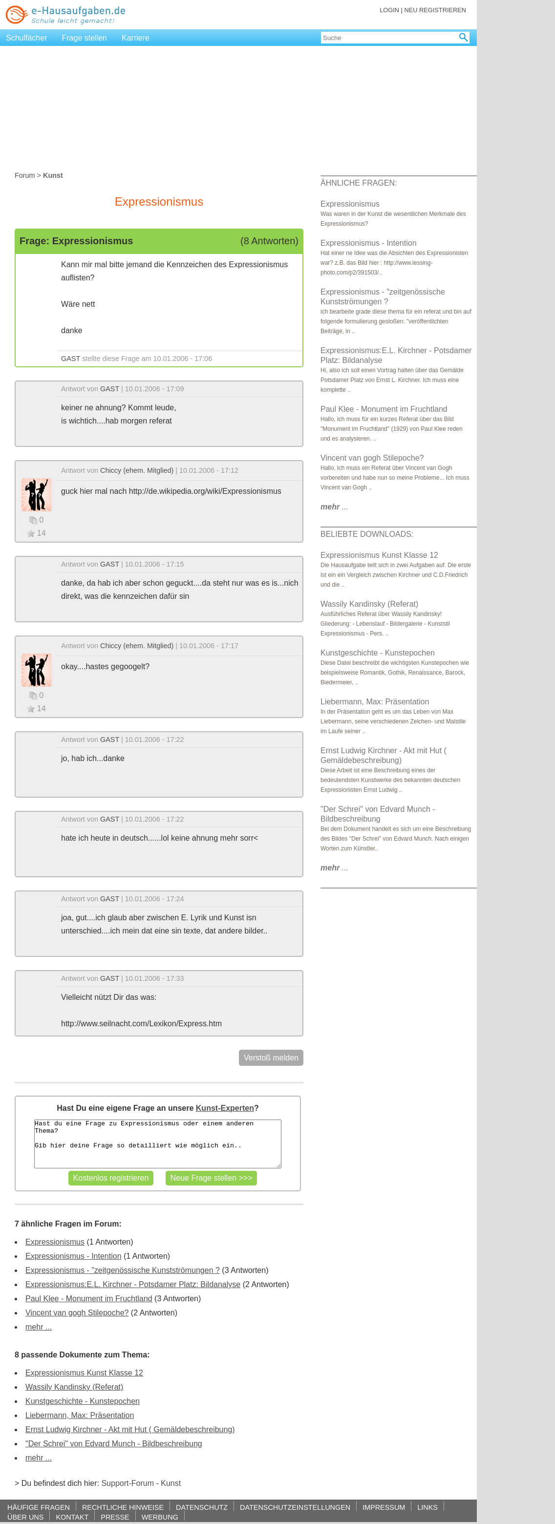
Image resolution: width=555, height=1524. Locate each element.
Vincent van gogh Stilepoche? (76, 1313)
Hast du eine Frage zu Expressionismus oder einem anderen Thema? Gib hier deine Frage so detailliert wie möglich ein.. (157, 1144)
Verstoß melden (271, 1058)
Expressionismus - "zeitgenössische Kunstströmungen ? (122, 1270)
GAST (70, 358)
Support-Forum (127, 1483)
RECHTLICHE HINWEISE (123, 1507)
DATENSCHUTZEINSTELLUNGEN (295, 1507)
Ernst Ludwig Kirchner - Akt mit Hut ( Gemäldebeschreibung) (130, 1429)
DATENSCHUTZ (202, 1507)
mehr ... (38, 1327)
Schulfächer (26, 38)
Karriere (135, 38)
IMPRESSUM (384, 1507)
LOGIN (389, 10)
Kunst (171, 1483)
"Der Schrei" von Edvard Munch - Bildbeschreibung (113, 1443)
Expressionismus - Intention (73, 1256)
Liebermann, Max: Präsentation (79, 1415)
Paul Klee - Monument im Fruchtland (88, 1298)
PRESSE (115, 1517)
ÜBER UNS (25, 1517)
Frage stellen (84, 38)
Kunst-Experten (225, 1108)
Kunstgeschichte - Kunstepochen (82, 1401)
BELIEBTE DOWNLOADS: (366, 534)
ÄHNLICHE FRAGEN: (358, 183)
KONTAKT (72, 1517)
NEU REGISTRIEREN (435, 10)
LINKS (427, 1507)
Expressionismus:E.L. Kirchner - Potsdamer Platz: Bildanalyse (132, 1284)
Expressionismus (55, 1242)
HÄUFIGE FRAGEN (38, 1507)
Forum (25, 175)
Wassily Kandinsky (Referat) (74, 1387)
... (334, 507)
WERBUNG (160, 1517)
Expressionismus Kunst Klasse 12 (84, 1373)
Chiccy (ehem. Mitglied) (136, 470)
